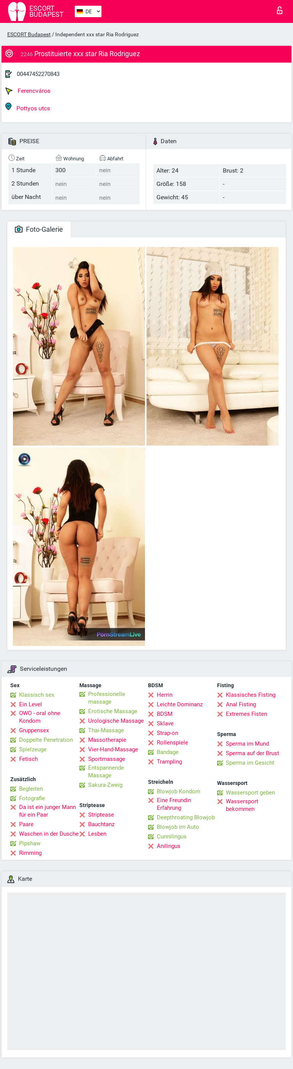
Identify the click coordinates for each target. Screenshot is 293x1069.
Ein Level (30, 704)
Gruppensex (34, 730)
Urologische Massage (116, 720)
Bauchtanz (101, 824)
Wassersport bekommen (242, 805)
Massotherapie (107, 739)
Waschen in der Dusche (49, 833)
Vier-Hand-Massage (113, 749)
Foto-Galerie (39, 229)
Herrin (164, 694)
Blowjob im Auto (178, 827)
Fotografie (32, 798)
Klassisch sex (36, 694)
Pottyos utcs (27, 107)
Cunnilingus (172, 836)
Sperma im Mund (247, 743)
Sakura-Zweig (105, 785)
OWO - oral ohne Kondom (39, 717)
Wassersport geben (250, 792)
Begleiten (31, 788)
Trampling (169, 761)
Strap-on (167, 733)
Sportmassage (106, 759)
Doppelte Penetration (46, 739)
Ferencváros (27, 91)
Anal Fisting (241, 704)
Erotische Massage (112, 711)
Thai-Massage (106, 730)
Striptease (101, 814)
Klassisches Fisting (250, 694)
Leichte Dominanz (180, 704)
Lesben (97, 833)
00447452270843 (38, 74)
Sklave (165, 723)
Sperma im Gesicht (250, 762)
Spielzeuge (33, 749)
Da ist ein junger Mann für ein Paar (47, 811)
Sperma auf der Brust (252, 753)
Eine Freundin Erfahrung (174, 804)
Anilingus (168, 846)
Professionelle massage (106, 698)
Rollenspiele (172, 742)
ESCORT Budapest (29, 34)
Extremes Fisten (246, 714)
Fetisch (28, 759)
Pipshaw (29, 843)
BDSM (164, 714)
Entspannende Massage (106, 771)
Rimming (30, 852)
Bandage (168, 752)
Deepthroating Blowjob (186, 817)
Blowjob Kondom (178, 791)
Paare (26, 824)
